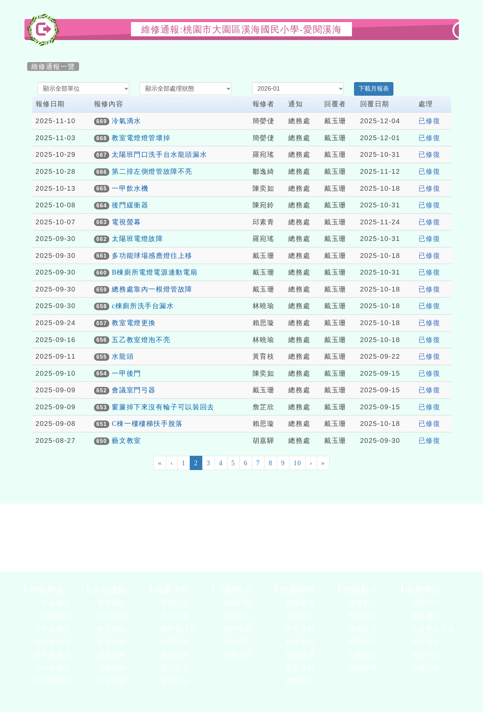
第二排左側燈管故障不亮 (152, 171)
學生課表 (174, 616)
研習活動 (237, 616)
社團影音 (363, 654)
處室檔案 (174, 654)
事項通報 (426, 641)
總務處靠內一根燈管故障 (152, 289)
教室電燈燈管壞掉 (141, 137)
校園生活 (300, 641)
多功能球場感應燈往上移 (152, 255)
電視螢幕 (126, 222)
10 (297, 463)
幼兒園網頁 (53, 680)
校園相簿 (298, 589)
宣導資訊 (174, 680)
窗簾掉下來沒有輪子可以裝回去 (163, 407)
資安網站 (112, 654)
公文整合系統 (433, 628)
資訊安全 (174, 667)
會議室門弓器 (134, 390)
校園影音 (360, 589)
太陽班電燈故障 (137, 238)
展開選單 (82, 603)
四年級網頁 (53, 641)
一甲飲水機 (130, 188)
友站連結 (109, 589)
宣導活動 (300, 628)
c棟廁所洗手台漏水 (143, 305)
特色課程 (363, 616)
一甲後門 (126, 373)
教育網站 (112, 628)
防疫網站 (112, 680)
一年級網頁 (53, 603)
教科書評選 (178, 628)
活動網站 (112, 667)
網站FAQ (426, 654)
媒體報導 (300, 654)
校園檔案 (174, 641)
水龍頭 (123, 356)
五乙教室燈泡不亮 (141, 339)
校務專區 (423, 589)
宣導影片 (363, 603)
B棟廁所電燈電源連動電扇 (155, 272)
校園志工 (237, 641)
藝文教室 (126, 440)
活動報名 (235, 589)
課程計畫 (174, 603)
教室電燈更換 (134, 322)
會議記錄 (426, 667)
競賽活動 (300, 667)
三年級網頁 (53, 628)
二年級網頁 (53, 616)
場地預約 (426, 603)
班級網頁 (47, 589)
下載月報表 (373, 88)
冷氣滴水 (126, 120)
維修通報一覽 (53, 66)
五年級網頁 (53, 654)
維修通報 (426, 616)
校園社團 (237, 603)
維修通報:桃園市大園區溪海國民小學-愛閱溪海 (241, 29)
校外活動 (237, 628)
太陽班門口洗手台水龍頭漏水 (159, 154)
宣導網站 (112, 603)
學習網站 (112, 641)
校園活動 (237, 654)
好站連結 (112, 616)
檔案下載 (172, 589)
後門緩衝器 (130, 205)
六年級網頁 (53, 667)
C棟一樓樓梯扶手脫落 (147, 423)
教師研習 (300, 680)
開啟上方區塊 (448, 45)
